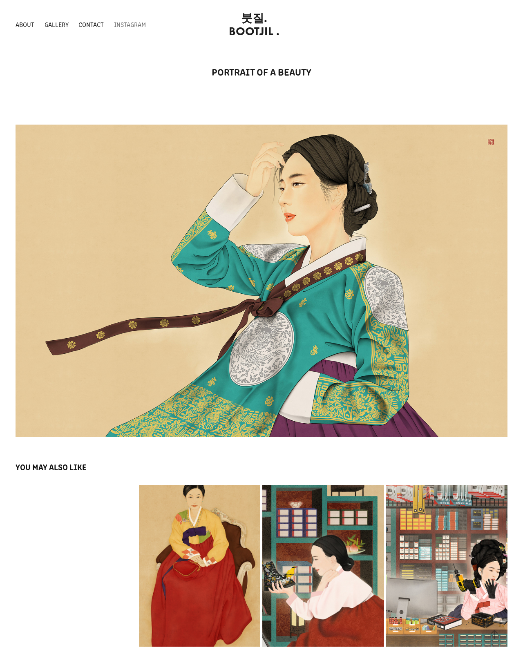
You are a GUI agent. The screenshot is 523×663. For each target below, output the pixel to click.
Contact (91, 24)
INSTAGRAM (130, 24)
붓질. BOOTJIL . (254, 24)
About (25, 24)
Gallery (57, 24)
